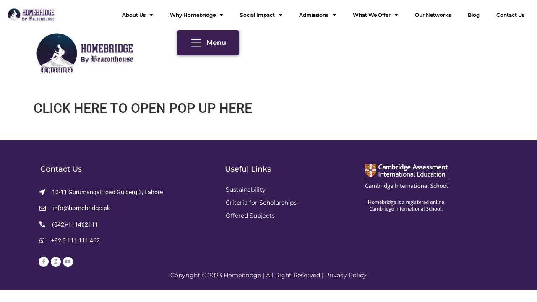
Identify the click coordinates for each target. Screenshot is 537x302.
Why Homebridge (196, 15)
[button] (101, 192)
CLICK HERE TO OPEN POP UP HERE (143, 108)
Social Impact (261, 15)
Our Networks (433, 15)
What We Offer (375, 15)
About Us (137, 15)
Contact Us (510, 15)
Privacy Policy (346, 275)
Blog (474, 15)
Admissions (317, 15)
